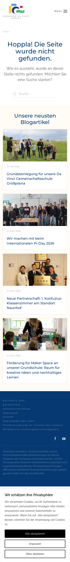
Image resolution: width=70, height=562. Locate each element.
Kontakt (8, 417)
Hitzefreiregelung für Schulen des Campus (33, 425)
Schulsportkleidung (16, 408)
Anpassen (35, 543)
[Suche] (35, 94)
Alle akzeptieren (35, 533)
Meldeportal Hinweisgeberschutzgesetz (31, 429)
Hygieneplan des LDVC (19, 421)
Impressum (10, 413)
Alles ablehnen (35, 553)
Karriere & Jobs (14, 400)
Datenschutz (11, 404)
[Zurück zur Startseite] (16, 11)
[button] (61, 11)
